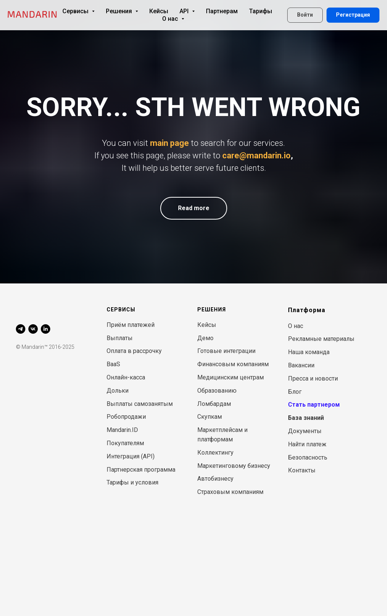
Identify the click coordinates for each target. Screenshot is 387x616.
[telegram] (20, 329)
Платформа (306, 310)
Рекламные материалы (321, 338)
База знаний (306, 417)
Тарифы (260, 11)
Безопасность (307, 457)
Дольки (117, 390)
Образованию (217, 390)
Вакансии (301, 365)
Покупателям (125, 443)
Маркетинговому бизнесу (233, 465)
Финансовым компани (229, 364)
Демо (205, 338)
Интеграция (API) (131, 456)
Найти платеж (307, 444)
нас (298, 326)
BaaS (113, 364)
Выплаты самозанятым (140, 403)
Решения (122, 11)
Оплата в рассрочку (134, 350)
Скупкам (209, 416)
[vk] (33, 329)
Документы (305, 431)
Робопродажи (126, 416)
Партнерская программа (141, 469)
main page (169, 143)
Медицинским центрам (230, 377)
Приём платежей (131, 324)
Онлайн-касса (126, 377)
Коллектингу (215, 452)
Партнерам (222, 11)
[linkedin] (45, 329)
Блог (295, 391)
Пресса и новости (313, 378)
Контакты (302, 470)
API (187, 11)
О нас (173, 18)
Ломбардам (214, 403)
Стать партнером (314, 404)
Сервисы (78, 11)
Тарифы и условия (132, 482)
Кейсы (158, 11)
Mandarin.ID (122, 429)
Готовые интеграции (226, 350)
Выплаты (120, 338)
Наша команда (309, 352)
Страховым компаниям (230, 491)
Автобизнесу (215, 478)
